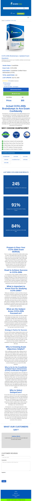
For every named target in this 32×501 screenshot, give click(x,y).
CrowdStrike (7, 20)
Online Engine (6, 84)
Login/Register (20, 13)
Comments (4, 460)
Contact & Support (15, 495)
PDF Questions (7, 83)
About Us (16, 493)
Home (3, 20)
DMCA (16, 496)
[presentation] (11, 476)
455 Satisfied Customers (13, 80)
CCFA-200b (13, 20)
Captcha (4, 472)
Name (3, 455)
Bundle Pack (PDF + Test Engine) (10, 86)
